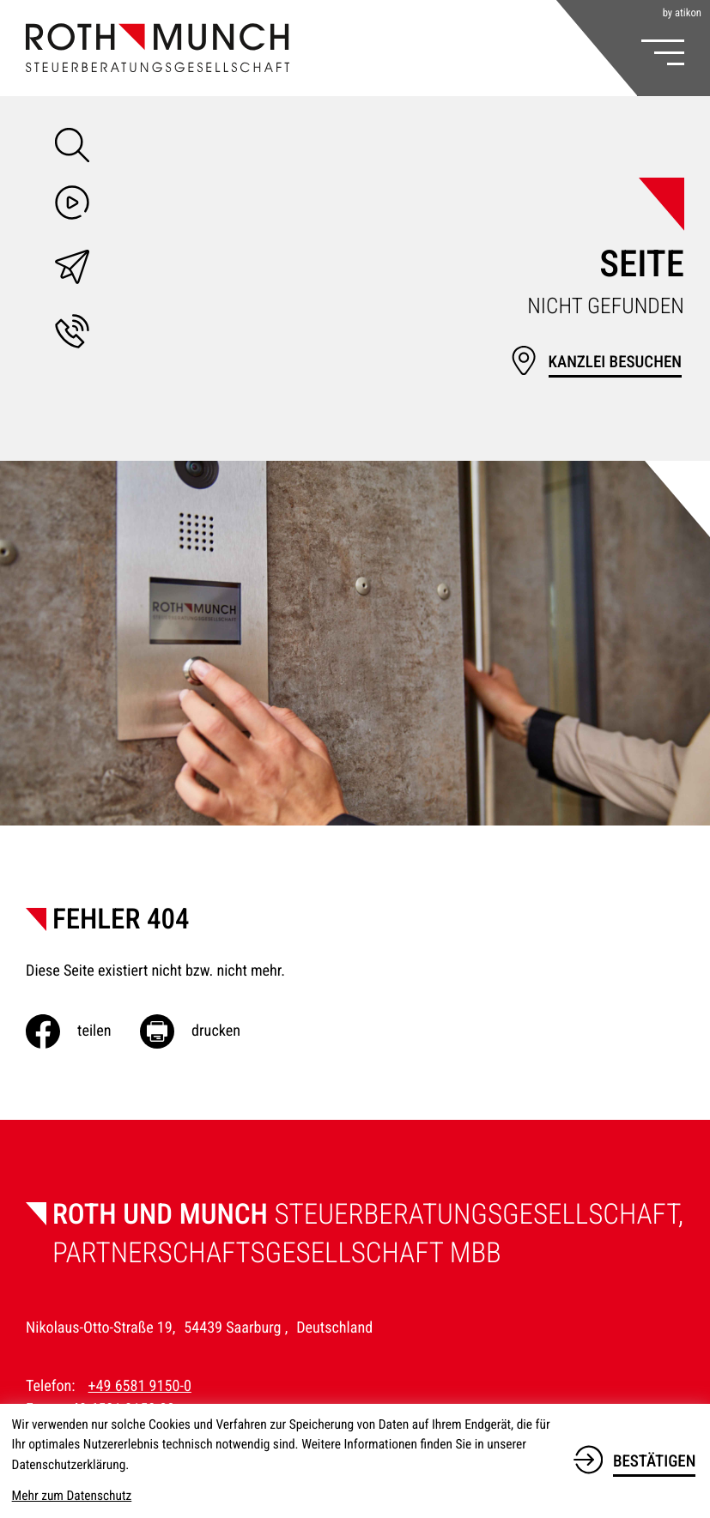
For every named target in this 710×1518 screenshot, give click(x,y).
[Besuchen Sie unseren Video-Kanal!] (72, 206)
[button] (72, 334)
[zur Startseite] (157, 47)
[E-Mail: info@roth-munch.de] (72, 270)
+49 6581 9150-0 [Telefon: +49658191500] (139, 1386)
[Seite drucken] (205, 1031)
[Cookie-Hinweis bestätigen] (634, 1458)
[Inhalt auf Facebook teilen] (83, 1031)
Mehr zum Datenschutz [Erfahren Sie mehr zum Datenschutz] (72, 1495)
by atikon (682, 14)
